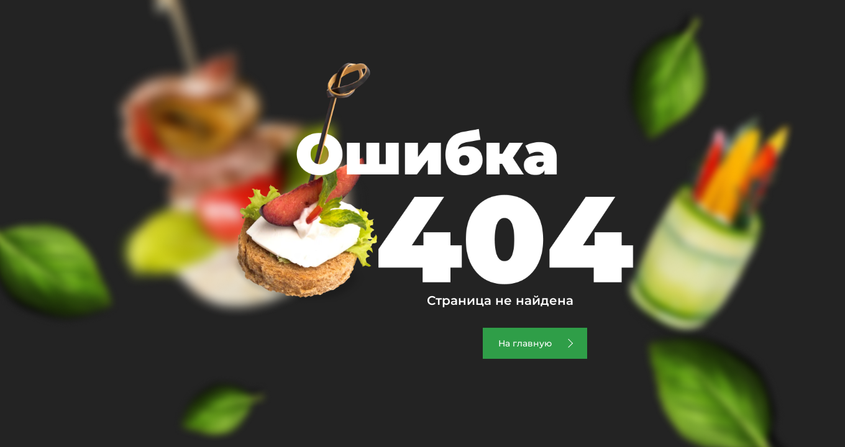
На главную (525, 343)
